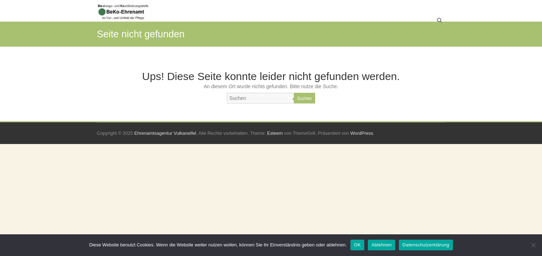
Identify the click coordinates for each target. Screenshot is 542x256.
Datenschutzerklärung (425, 244)
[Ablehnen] (533, 245)
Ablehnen (381, 244)
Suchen (304, 98)
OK (357, 244)
